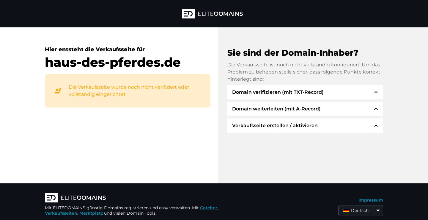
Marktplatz (91, 213)
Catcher (208, 207)
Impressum (370, 200)
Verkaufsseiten (61, 213)
